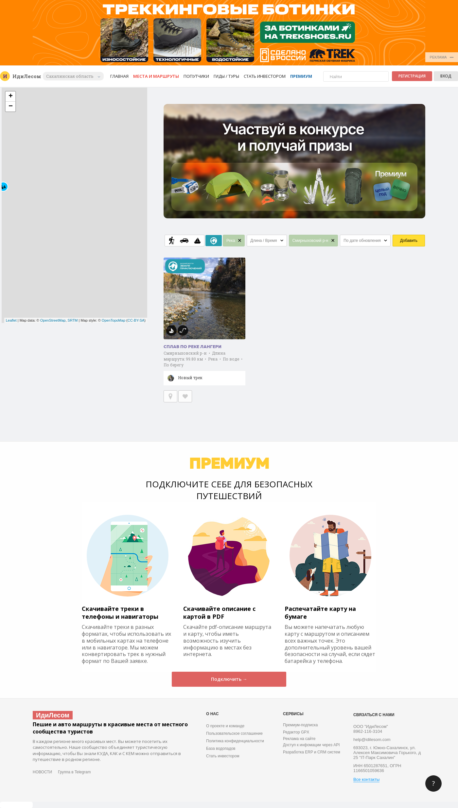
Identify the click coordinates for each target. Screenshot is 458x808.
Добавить (408, 240)
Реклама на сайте (299, 738)
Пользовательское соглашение (234, 733)
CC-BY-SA (136, 320)
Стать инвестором (265, 76)
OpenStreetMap (53, 320)
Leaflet (11, 320)
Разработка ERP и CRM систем (311, 752)
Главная (119, 76)
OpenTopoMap (113, 320)
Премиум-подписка (300, 725)
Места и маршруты (156, 76)
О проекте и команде (225, 726)
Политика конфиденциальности (235, 741)
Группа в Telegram (74, 772)
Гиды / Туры (226, 76)
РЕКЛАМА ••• (442, 57)
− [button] (11, 106)
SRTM (73, 320)
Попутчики (196, 76)
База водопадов (220, 748)
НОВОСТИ (42, 772)
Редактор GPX (296, 732)
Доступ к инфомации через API (311, 745)
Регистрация (412, 76)
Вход (445, 76)
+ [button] (11, 96)
